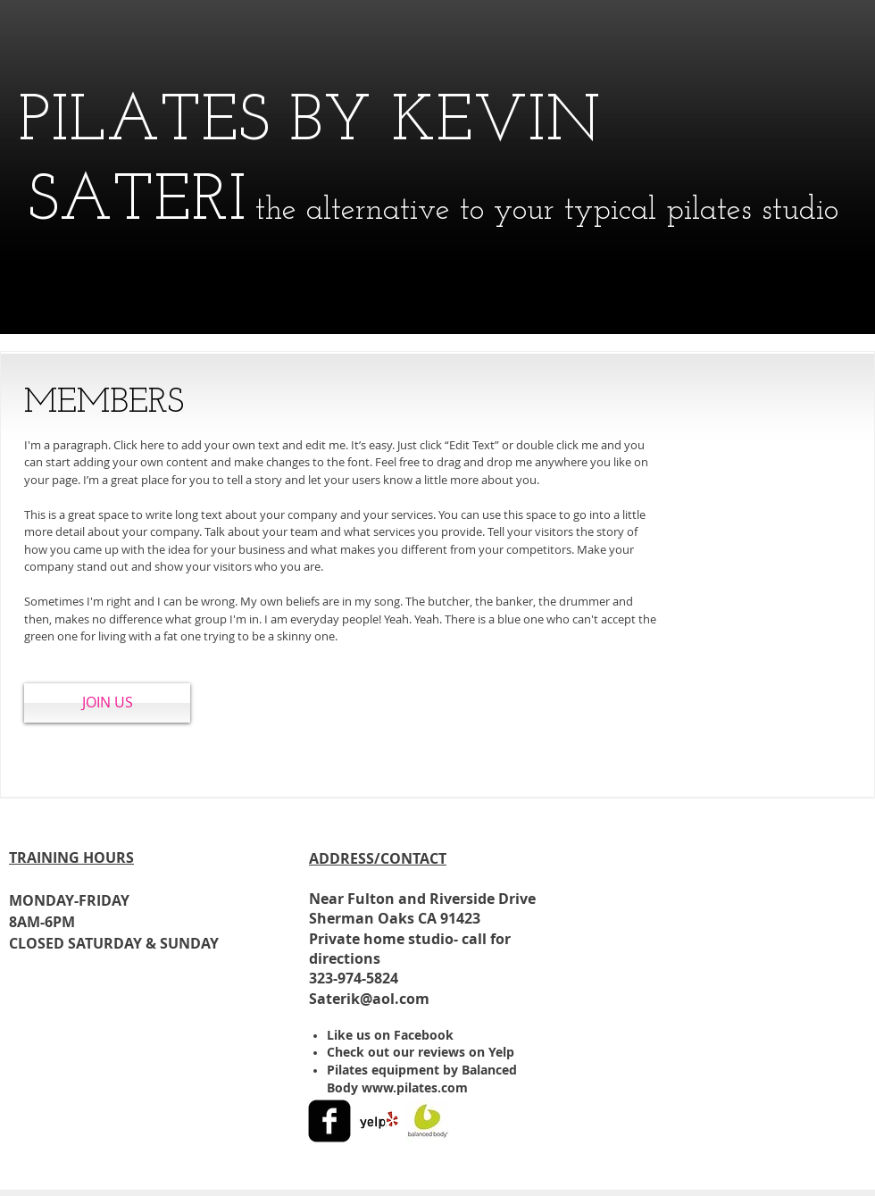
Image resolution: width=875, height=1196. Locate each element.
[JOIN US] (107, 703)
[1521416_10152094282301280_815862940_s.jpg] (427, 1121)
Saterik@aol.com (369, 998)
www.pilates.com (415, 1087)
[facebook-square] (329, 1121)
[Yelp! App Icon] (378, 1121)
